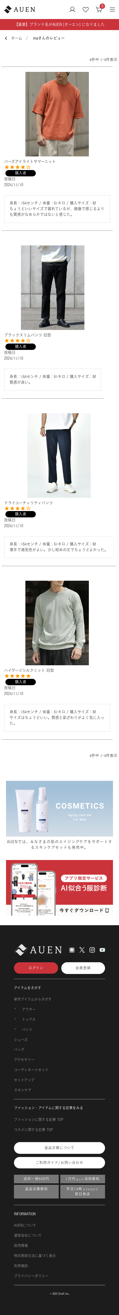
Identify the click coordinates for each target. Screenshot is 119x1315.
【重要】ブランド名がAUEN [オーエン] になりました (59, 24)
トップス (29, 1019)
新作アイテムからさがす (33, 999)
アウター (29, 1009)
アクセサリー (24, 1060)
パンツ (27, 1029)
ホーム (16, 38)
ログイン (36, 968)
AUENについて (25, 1225)
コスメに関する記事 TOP (33, 1130)
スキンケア (22, 1090)
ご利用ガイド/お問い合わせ (59, 1162)
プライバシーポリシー (31, 1276)
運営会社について (28, 1235)
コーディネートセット (31, 1070)
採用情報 (21, 1245)
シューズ (21, 1040)
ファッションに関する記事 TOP (38, 1119)
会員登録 (83, 968)
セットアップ (24, 1080)
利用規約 (21, 1266)
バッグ (19, 1049)
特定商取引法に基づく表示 (35, 1256)
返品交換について (59, 1148)
